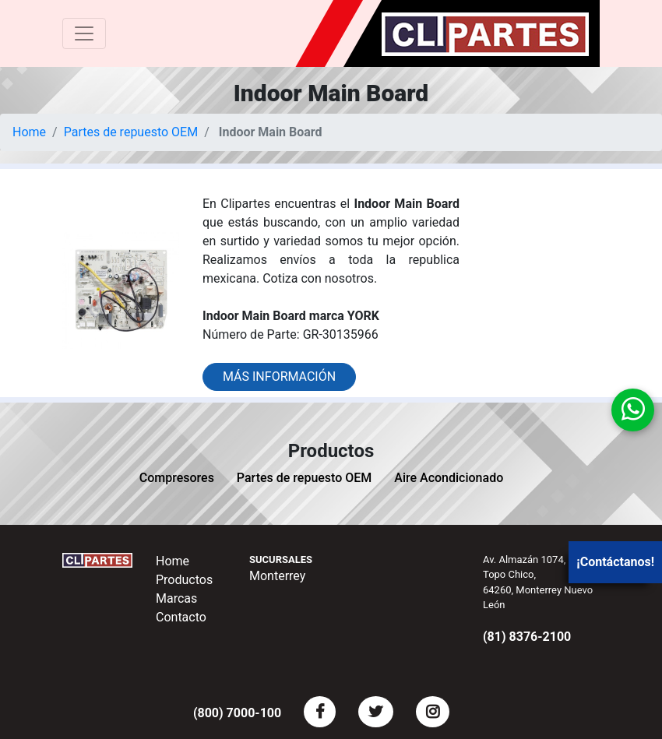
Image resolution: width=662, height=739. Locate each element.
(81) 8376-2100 (527, 636)
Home (29, 132)
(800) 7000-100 (237, 713)
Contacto (181, 617)
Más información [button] (279, 376)
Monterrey (277, 575)
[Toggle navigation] (84, 33)
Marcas (176, 598)
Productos (184, 579)
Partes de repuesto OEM (131, 132)
